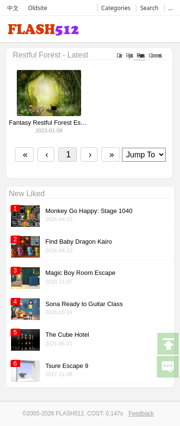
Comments (154, 55)
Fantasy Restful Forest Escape (49, 122)
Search (149, 8)
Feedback (141, 413)
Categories (116, 8)
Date (118, 55)
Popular (128, 55)
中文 (13, 8)
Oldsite (37, 8)
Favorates (139, 55)
